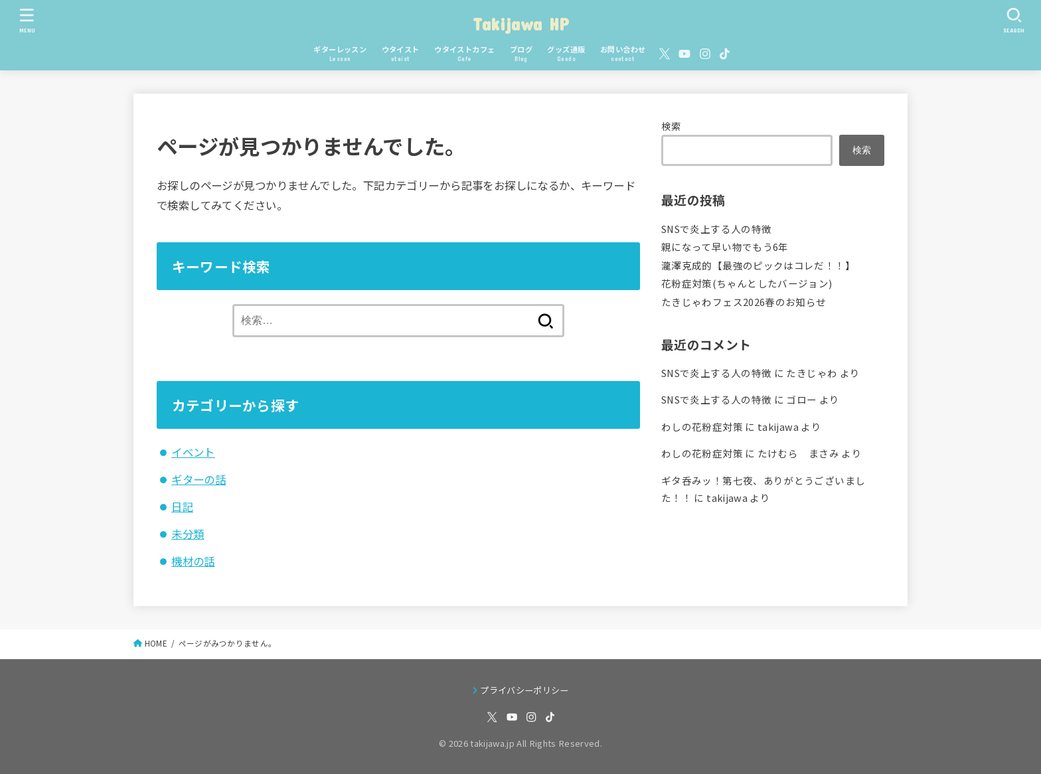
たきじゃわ (811, 373)
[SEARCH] (1014, 20)
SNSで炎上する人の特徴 (716, 229)
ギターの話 (198, 479)
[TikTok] (725, 54)
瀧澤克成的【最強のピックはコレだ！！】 (758, 265)
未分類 (187, 534)
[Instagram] (705, 54)
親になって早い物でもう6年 (725, 247)
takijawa (778, 426)
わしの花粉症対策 (702, 426)
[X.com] (665, 54)
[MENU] (26, 20)
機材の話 (193, 561)
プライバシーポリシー (524, 690)
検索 (671, 126)
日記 (182, 506)
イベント (193, 452)
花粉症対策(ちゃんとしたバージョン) (747, 283)
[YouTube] (684, 54)
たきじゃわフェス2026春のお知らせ (744, 302)
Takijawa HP (520, 23)
